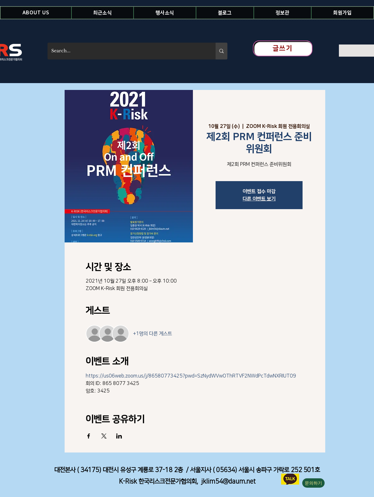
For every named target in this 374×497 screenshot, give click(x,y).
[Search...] (127, 51)
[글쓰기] (282, 48)
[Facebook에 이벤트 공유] (89, 436)
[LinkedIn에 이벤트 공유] (119, 436)
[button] (35, 13)
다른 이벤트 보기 (259, 199)
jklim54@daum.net (228, 481)
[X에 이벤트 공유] (104, 436)
